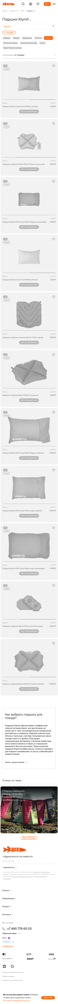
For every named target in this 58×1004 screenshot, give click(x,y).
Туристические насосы (12, 48)
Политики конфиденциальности (22, 876)
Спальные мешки (10, 43)
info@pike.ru (8, 946)
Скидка (6, 69)
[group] (29, 809)
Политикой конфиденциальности (16, 1001)
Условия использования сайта (12, 980)
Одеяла (16, 38)
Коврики (6, 38)
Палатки (38, 38)
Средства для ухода (28, 43)
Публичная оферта (8, 976)
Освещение (27, 38)
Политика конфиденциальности (13, 972)
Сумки (42, 43)
